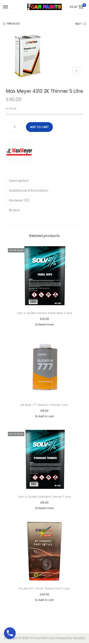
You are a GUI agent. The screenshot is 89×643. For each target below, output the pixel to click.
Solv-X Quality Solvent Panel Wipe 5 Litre (44, 313)
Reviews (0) (19, 200)
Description (19, 180)
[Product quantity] (14, 127)
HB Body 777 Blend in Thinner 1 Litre (44, 405)
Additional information (28, 190)
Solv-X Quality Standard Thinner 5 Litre (44, 497)
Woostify (79, 638)
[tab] (44, 181)
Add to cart (39, 127)
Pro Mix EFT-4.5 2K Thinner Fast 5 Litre (44, 588)
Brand (14, 210)
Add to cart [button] (44, 416)
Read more (44, 324)
